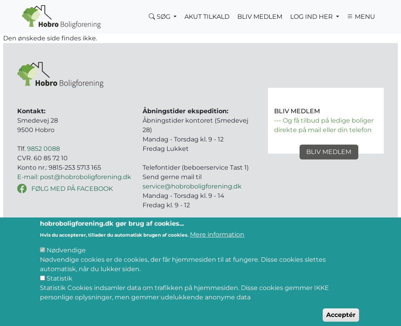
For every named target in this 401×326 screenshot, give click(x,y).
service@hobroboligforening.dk (192, 186)
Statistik (59, 286)
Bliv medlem (328, 152)
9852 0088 (43, 148)
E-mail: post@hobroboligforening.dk (74, 177)
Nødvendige (66, 257)
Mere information (217, 242)
